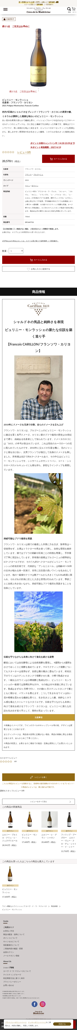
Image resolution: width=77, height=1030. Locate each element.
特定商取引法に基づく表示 (14, 978)
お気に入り (65, 9)
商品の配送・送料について (14, 934)
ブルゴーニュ (38, 175)
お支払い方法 (8, 931)
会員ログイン (8, 952)
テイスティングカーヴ (12, 975)
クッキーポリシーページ (37, 1022)
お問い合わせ (8, 985)
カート (73, 9)
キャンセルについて (11, 941)
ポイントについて (10, 938)
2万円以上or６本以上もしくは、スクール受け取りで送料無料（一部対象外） (30, 241)
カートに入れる (58, 159)
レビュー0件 (24, 152)
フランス (28, 175)
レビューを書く (40, 777)
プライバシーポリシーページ (15, 1022)
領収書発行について (11, 945)
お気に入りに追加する (38, 269)
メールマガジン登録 (11, 956)
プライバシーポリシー (12, 982)
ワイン (27, 186)
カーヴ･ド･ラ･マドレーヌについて (17, 971)
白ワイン (35, 186)
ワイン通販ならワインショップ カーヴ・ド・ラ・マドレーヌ (38, 10)
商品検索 (54, 906)
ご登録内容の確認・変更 (13, 948)
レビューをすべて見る (38, 802)
